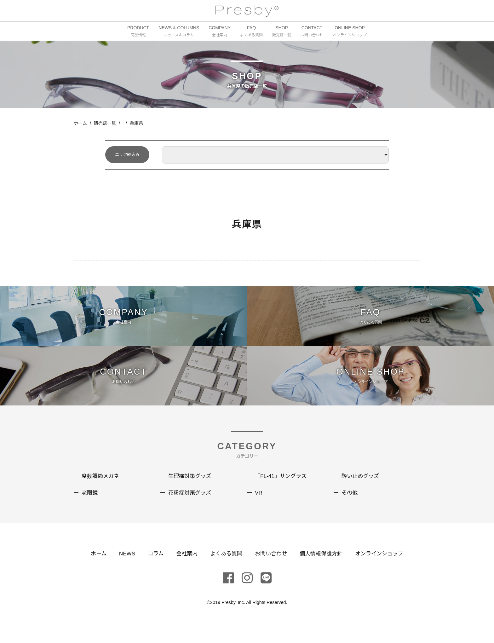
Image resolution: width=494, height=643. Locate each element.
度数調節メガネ (101, 487)
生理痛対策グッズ (191, 487)
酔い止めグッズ (361, 487)
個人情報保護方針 (323, 564)
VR (259, 504)
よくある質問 (225, 564)
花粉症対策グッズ (191, 504)
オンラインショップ (384, 564)
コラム (151, 564)
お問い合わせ (271, 564)
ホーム (80, 123)
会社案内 (183, 564)
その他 (350, 504)
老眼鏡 (90, 504)
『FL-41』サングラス (282, 487)
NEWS (121, 564)
